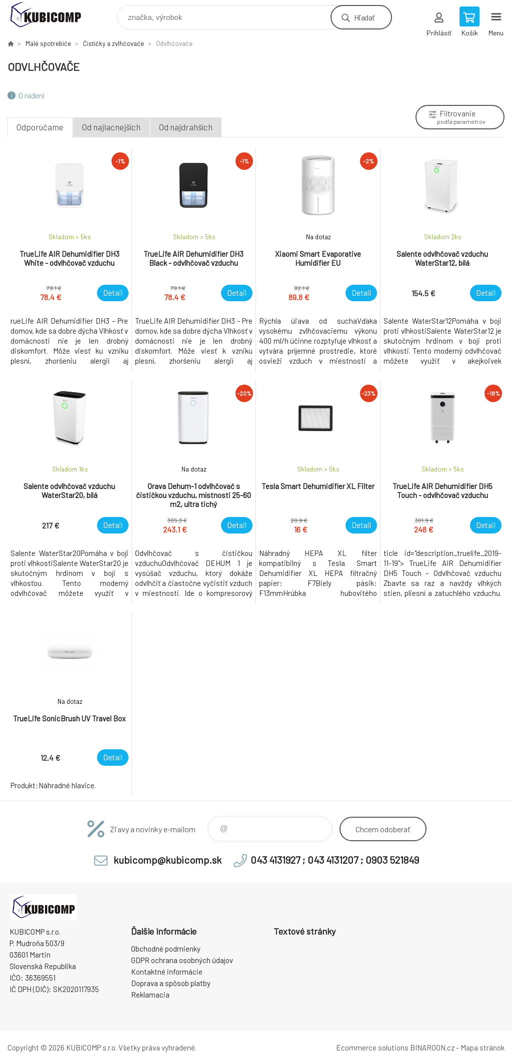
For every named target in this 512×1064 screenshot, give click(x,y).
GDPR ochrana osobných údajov (182, 960)
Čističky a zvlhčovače (113, 43)
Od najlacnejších (111, 127)
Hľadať (364, 17)
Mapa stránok (482, 1047)
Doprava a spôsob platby (170, 983)
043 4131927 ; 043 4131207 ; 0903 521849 (334, 860)
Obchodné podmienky (165, 948)
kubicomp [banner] (52, 14)
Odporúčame (40, 127)
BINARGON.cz (432, 1047)
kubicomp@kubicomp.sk (168, 860)
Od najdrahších (185, 127)
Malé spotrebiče (48, 43)
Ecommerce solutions (372, 1047)
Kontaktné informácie (166, 971)
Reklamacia (150, 994)
